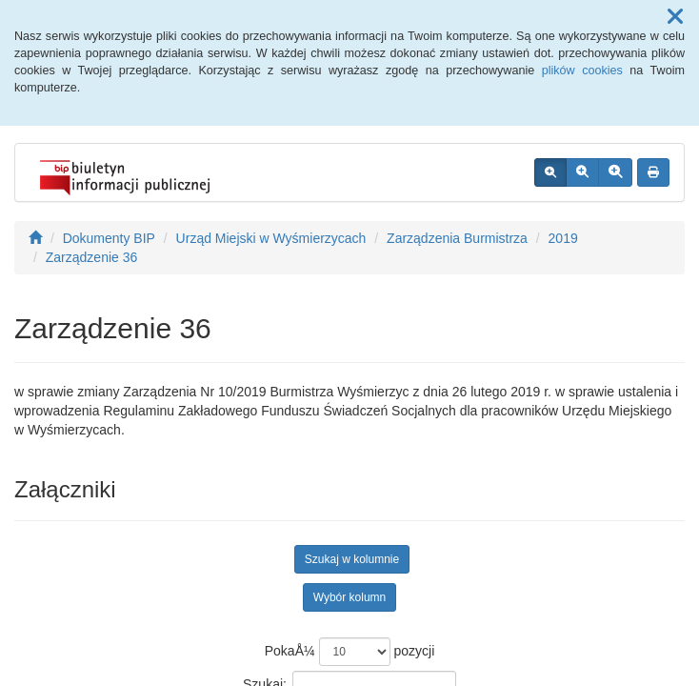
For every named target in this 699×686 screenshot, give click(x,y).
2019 (563, 238)
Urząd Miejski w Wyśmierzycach (271, 238)
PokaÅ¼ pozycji (350, 651)
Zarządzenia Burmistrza (457, 238)
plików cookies (582, 70)
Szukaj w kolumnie (352, 559)
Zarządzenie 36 (92, 257)
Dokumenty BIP (109, 238)
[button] (675, 17)
